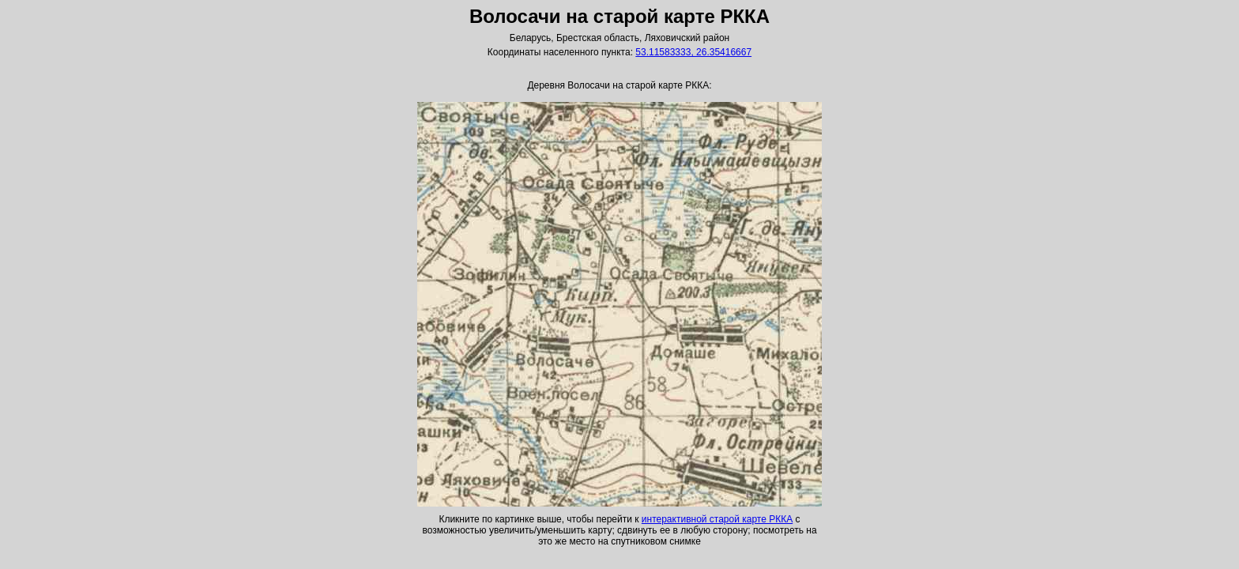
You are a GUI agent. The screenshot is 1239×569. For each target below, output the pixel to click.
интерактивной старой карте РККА (717, 519)
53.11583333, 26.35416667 (693, 52)
